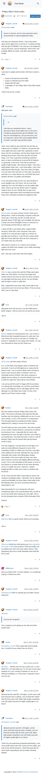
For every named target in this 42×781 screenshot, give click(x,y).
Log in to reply (35, 16)
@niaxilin (4, 613)
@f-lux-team (5, 361)
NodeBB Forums (22, 772)
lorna (7, 305)
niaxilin (8, 642)
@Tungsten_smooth (8, 646)
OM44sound (9, 568)
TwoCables (9, 106)
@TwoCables (6, 27)
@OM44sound (6, 593)
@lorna (3, 272)
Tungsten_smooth (11, 24)
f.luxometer (8, 16)
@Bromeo (4, 519)
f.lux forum (19, 3)
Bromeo (8, 408)
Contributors (33, 772)
